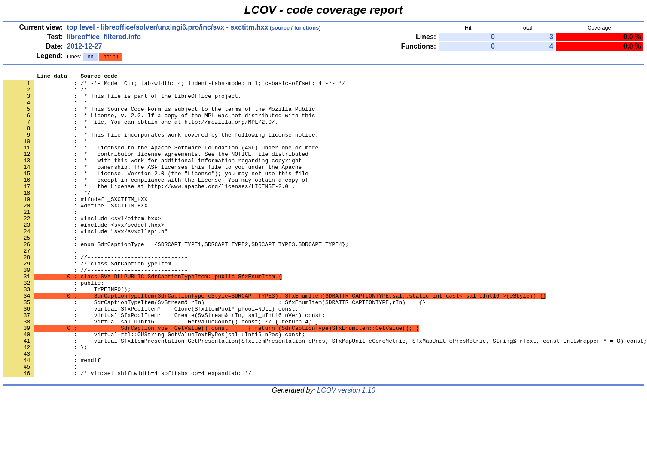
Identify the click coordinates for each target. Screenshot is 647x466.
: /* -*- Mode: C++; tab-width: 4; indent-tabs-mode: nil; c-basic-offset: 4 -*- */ (174, 85)
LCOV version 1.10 (346, 450)
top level (81, 27)
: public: (53, 325)
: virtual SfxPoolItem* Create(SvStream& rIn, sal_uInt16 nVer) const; (164, 364)
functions (306, 27)
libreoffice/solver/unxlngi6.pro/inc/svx (162, 27)
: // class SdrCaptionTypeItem (87, 302)
